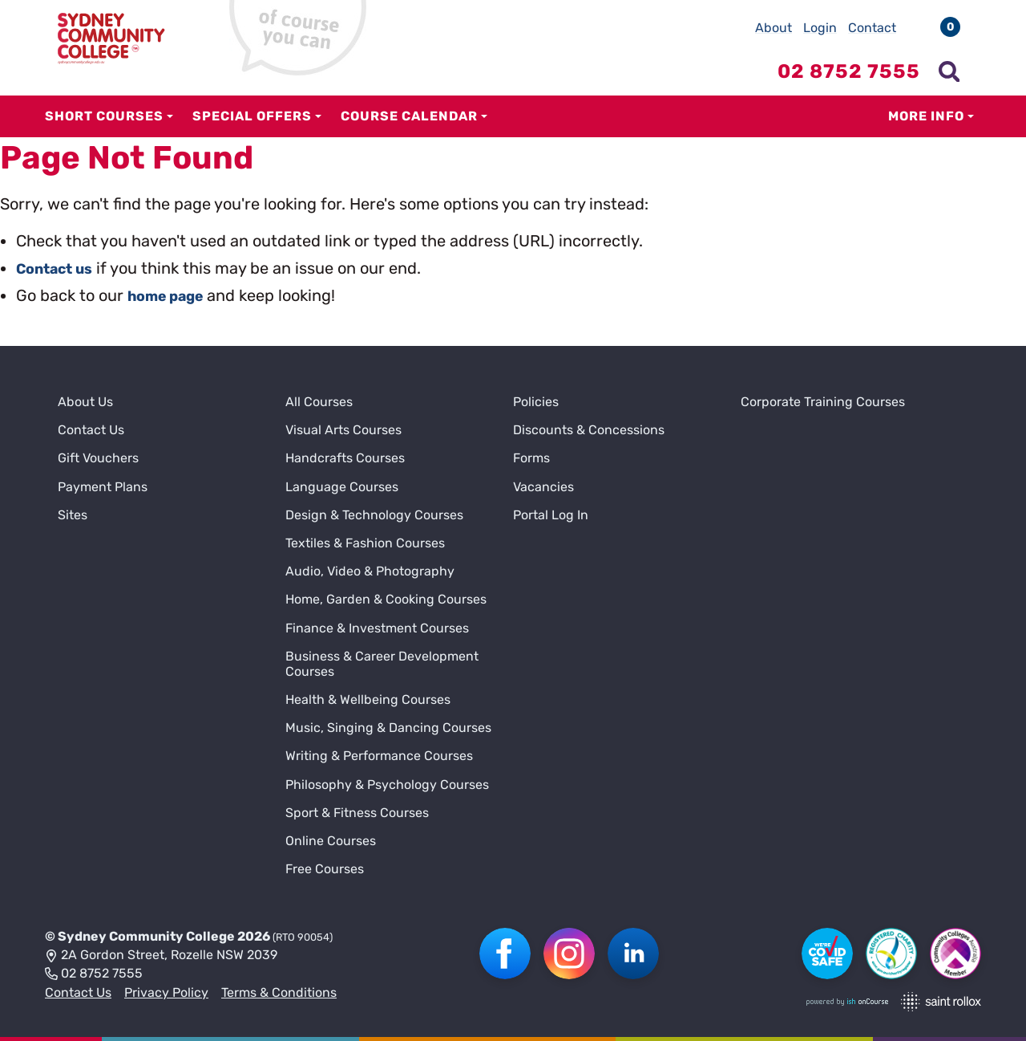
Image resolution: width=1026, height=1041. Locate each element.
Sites (72, 515)
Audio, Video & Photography (369, 571)
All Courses (319, 401)
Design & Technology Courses (374, 515)
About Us (85, 401)
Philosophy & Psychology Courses (387, 784)
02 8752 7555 (94, 974)
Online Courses (330, 840)
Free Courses (324, 868)
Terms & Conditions (279, 992)
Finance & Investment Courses (377, 628)
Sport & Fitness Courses (357, 812)
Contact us (59, 268)
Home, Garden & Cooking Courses (386, 599)
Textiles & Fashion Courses (365, 543)
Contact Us (91, 429)
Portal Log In (550, 515)
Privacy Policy (166, 992)
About (773, 27)
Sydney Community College (146, 936)
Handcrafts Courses (345, 458)
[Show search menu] (949, 71)
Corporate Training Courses (823, 401)
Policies (536, 401)
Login (820, 27)
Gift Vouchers (98, 458)
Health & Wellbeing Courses (367, 699)
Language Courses (341, 486)
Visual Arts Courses (343, 429)
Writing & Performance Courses (379, 755)
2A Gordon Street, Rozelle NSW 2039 (161, 956)
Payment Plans (102, 486)
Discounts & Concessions (588, 429)
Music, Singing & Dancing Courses (388, 727)
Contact (872, 27)
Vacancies (543, 486)
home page (171, 295)
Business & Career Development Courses (382, 664)
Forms (531, 458)
